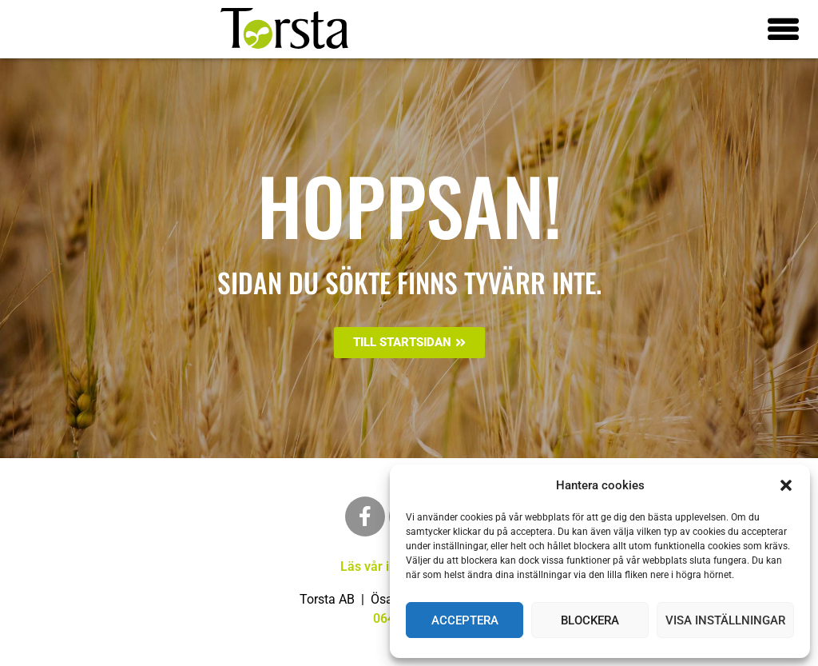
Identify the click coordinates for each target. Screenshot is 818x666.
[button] (786, 485)
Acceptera (464, 620)
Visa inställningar (725, 620)
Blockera (590, 620)
